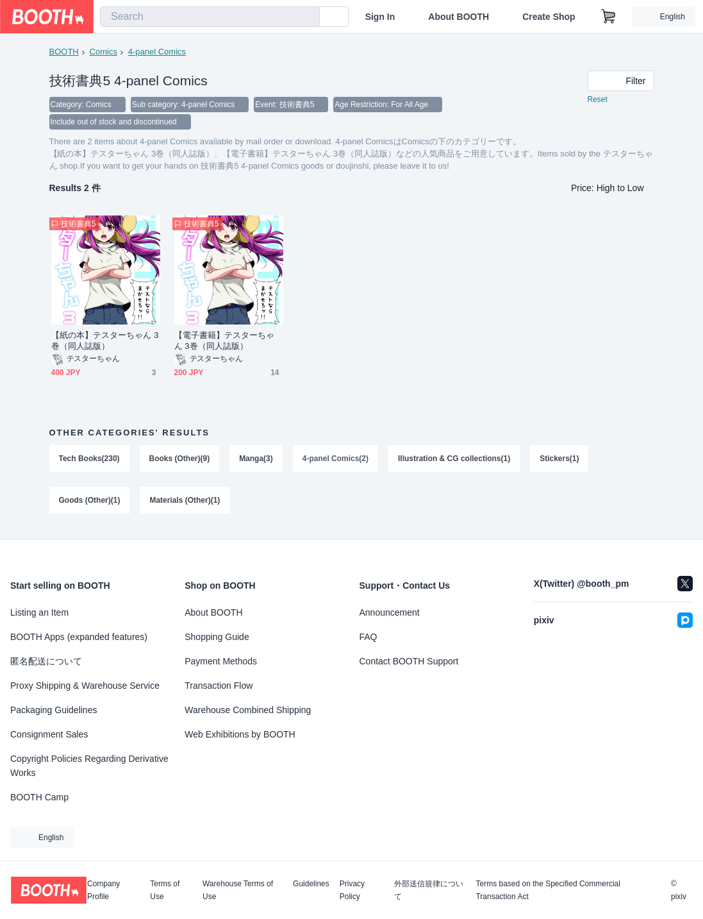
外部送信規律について (428, 890)
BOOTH (64, 51)
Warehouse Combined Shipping (248, 710)
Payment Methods (221, 661)
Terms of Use (164, 890)
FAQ (368, 637)
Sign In (380, 16)
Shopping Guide (217, 637)
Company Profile (103, 890)
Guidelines (311, 884)
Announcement (390, 612)
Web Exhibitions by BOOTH (240, 734)
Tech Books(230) (89, 459)
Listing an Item (39, 612)
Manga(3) (256, 459)
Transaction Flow (218, 685)
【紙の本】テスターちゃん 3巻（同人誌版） (105, 342)
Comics (103, 51)
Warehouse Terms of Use (238, 890)
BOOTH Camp (39, 797)
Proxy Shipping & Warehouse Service (85, 685)
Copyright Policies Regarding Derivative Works (89, 766)
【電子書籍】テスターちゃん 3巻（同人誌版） (224, 342)
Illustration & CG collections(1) (454, 459)
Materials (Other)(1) (185, 502)
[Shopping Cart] (608, 16)
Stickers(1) (559, 459)
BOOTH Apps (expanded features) (78, 637)
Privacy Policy (352, 890)
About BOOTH (458, 16)
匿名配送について (46, 661)
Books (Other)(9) (179, 459)
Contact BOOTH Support (409, 661)
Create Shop (548, 16)
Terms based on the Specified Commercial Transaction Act (548, 890)
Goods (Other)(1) (89, 502)
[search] (307, 17)
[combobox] (210, 16)
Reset (598, 100)
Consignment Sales (49, 734)
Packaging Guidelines (53, 710)
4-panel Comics (157, 51)
